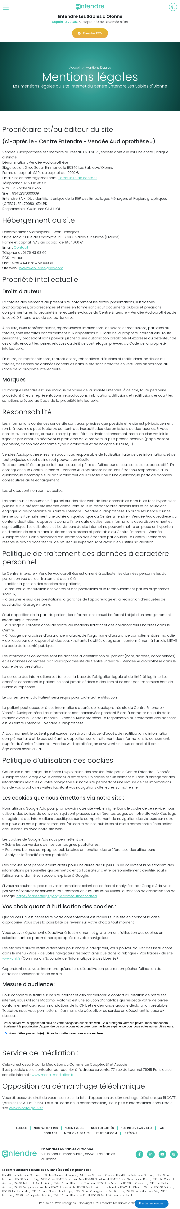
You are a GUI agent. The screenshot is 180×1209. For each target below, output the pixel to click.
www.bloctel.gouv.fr (26, 1108)
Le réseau (130, 1133)
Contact (21, 247)
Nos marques (74, 1128)
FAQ (161, 1128)
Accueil (21, 1128)
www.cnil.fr (11, 958)
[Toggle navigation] (6, 7)
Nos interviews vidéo (136, 1128)
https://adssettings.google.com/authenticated (56, 896)
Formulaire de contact (77, 177)
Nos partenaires (46, 1128)
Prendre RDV (90, 33)
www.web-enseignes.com (41, 268)
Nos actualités (102, 1128)
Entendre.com (106, 1133)
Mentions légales (76, 1133)
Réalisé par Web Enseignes (57, 1203)
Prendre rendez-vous (151, 1203)
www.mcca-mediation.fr (53, 1074)
